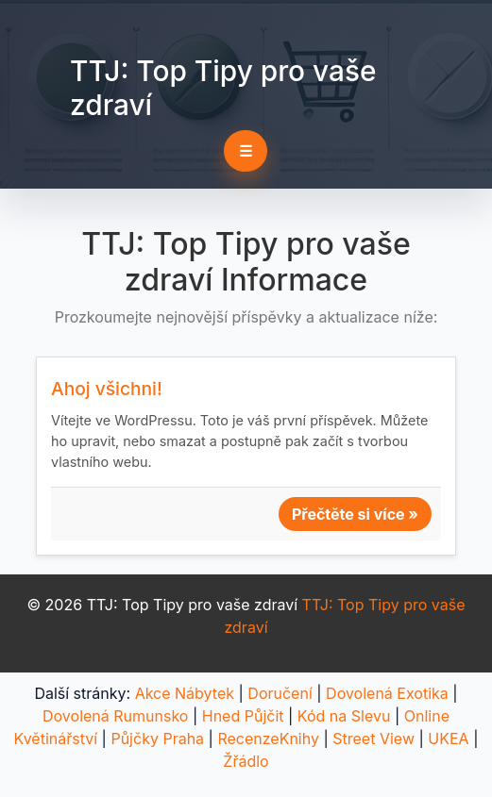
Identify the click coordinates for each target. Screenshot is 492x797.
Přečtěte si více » (355, 514)
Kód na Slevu (344, 715)
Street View (373, 738)
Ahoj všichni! (106, 388)
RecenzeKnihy (268, 738)
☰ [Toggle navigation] (245, 150)
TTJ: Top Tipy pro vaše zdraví (223, 88)
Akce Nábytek (184, 693)
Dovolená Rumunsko (115, 715)
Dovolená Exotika (387, 693)
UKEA (448, 738)
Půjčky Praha (157, 738)
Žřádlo (245, 761)
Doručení (279, 693)
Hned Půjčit (243, 715)
